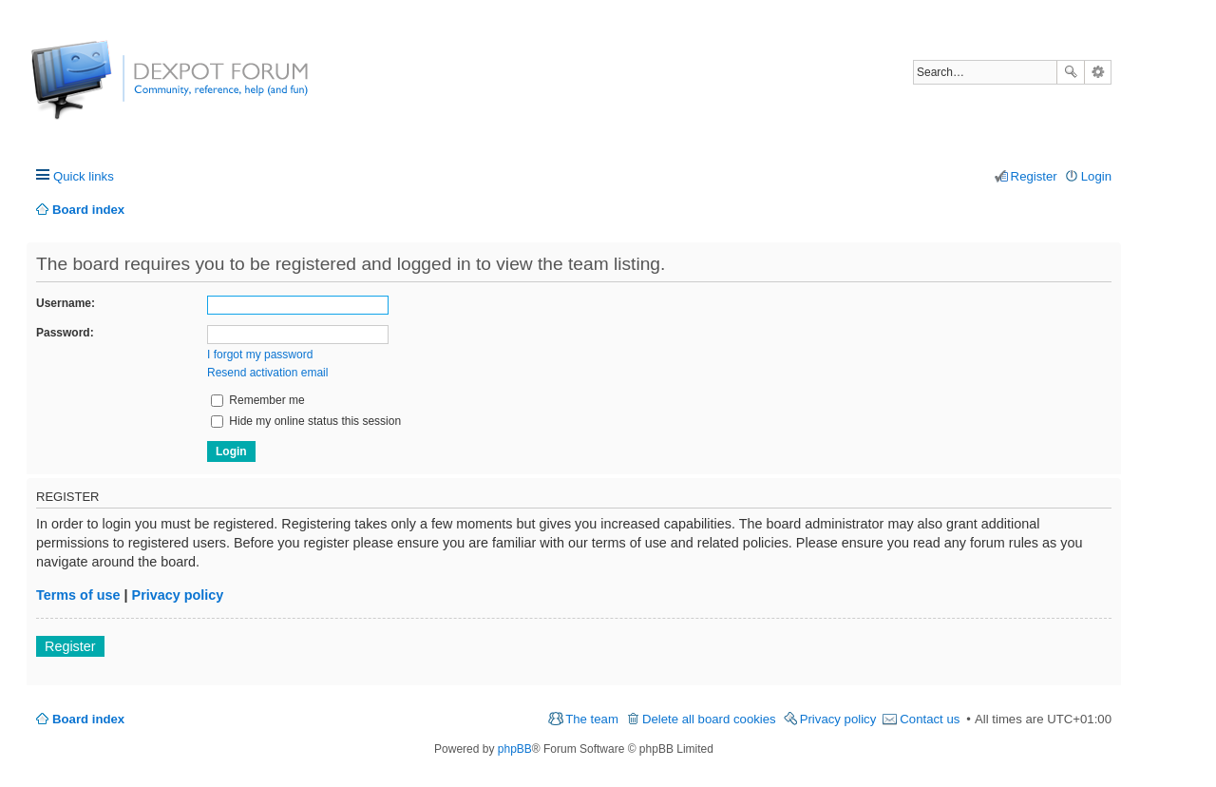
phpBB (515, 749)
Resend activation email (267, 372)
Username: (65, 303)
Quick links (83, 176)
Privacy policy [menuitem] (838, 719)
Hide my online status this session (306, 421)
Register (70, 646)
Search (1070, 72)
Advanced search (1098, 72)
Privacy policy (178, 595)
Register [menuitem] (1034, 176)
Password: (65, 332)
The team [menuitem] (591, 719)
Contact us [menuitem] (930, 719)
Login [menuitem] (1096, 176)
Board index (88, 719)
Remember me (258, 400)
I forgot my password (260, 354)
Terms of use (78, 595)
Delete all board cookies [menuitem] (709, 719)
